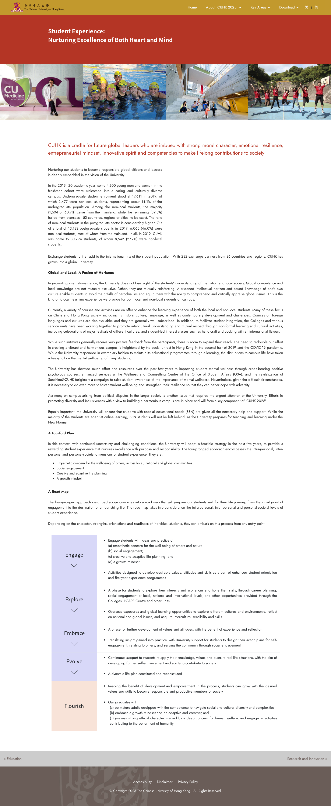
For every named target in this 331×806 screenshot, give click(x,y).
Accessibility (142, 781)
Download (287, 7)
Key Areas (258, 7)
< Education (12, 758)
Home (192, 7)
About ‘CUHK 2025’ (221, 7)
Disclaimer (165, 781)
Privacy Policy (188, 781)
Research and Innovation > (307, 758)
